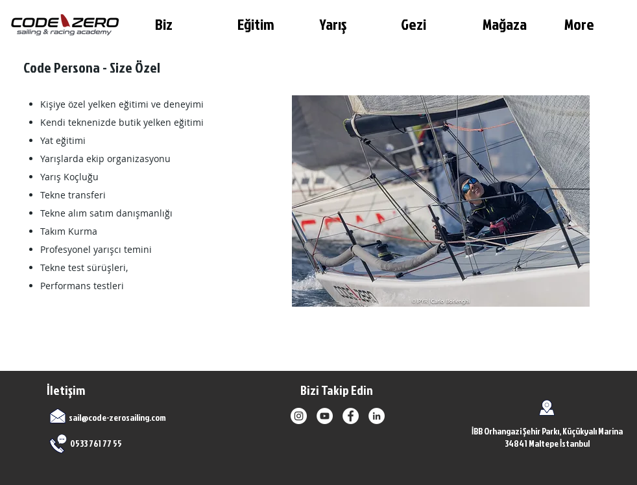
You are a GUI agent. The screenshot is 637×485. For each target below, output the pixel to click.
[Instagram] (299, 416)
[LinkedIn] (376, 416)
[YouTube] (325, 416)
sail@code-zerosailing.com (117, 417)
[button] (186, 24)
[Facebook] (351, 416)
